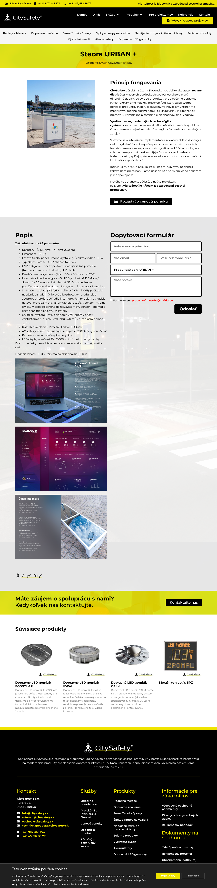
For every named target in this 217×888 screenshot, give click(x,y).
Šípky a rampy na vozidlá (113, 33)
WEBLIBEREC (136, 882)
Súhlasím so (143, 300)
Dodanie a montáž (88, 831)
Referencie (185, 14)
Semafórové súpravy (77, 33)
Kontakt (204, 14)
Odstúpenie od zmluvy (177, 847)
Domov (82, 14)
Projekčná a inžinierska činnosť (89, 814)
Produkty (135, 14)
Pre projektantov (161, 14)
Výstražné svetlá (79, 39)
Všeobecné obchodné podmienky (177, 807)
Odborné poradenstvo (89, 802)
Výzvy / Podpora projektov (187, 20)
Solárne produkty (199, 33)
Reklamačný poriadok (177, 825)
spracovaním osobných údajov (152, 300)
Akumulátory (104, 39)
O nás (96, 14)
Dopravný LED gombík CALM (129, 684)
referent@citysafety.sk (38, 817)
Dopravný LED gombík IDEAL (81, 684)
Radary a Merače (14, 33)
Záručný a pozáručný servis (88, 843)
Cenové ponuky (91, 823)
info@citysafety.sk (35, 813)
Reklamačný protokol (177, 853)
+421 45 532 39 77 (33, 836)
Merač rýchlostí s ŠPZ (176, 682)
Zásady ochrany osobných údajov (180, 817)
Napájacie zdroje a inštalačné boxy (159, 33)
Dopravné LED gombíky (135, 39)
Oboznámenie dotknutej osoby (179, 861)
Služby (113, 14)
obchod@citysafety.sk (37, 821)
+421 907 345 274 (33, 832)
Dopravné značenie (44, 33)
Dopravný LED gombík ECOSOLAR (33, 684)
